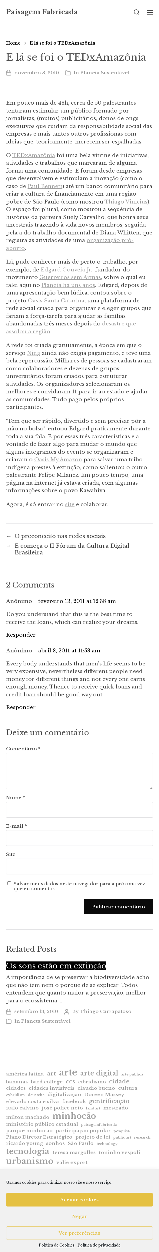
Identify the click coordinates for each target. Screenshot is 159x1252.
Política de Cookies (57, 1245)
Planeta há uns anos (68, 285)
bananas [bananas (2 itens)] (17, 1082)
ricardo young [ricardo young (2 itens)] (24, 1143)
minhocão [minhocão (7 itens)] (74, 1116)
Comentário (23, 749)
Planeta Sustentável (105, 73)
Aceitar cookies (79, 1200)
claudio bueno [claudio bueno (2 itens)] (96, 1088)
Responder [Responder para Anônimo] (21, 635)
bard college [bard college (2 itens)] (47, 1082)
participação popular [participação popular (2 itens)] (83, 1130)
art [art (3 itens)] (51, 1073)
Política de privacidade (99, 1245)
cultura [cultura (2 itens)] (127, 1088)
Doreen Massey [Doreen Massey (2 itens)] (104, 1094)
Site (10, 854)
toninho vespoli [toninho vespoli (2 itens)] (119, 1152)
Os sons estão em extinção (56, 965)
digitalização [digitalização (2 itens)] (64, 1094)
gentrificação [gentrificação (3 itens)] (109, 1101)
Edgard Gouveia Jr (66, 270)
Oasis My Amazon (58, 459)
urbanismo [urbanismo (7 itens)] (29, 1161)
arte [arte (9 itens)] (68, 1072)
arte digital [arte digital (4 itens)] (99, 1073)
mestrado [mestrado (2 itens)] (115, 1108)
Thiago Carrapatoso (105, 1011)
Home (13, 43)
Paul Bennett (45, 186)
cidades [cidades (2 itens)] (16, 1088)
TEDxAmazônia (33, 155)
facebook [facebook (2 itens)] (74, 1101)
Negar (79, 1216)
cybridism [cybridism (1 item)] (15, 1095)
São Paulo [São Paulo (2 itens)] (81, 1143)
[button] (136, 12)
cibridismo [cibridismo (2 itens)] (92, 1082)
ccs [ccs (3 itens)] (70, 1081)
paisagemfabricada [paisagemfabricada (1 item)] (99, 1125)
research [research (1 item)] (142, 1137)
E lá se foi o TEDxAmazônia (62, 43)
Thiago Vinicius (125, 202)
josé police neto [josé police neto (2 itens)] (62, 1108)
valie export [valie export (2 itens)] (72, 1162)
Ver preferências (79, 1233)
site (70, 504)
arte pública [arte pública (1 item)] (132, 1074)
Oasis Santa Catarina (56, 301)
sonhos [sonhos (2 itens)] (55, 1143)
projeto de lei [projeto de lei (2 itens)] (92, 1137)
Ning (33, 353)
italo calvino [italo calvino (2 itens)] (22, 1108)
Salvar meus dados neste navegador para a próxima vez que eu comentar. (79, 886)
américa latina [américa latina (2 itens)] (25, 1074)
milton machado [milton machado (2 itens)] (27, 1117)
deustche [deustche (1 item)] (36, 1095)
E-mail (16, 826)
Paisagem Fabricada (42, 12)
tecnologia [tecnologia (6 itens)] (27, 1151)
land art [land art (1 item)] (93, 1108)
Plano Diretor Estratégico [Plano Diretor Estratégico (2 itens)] (39, 1137)
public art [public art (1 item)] (122, 1137)
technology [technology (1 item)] (107, 1144)
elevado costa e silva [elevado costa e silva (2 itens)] (32, 1101)
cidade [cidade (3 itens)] (119, 1081)
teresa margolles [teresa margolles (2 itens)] (74, 1152)
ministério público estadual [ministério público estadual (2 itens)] (42, 1124)
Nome (15, 797)
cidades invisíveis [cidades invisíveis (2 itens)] (52, 1088)
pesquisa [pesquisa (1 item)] (122, 1131)
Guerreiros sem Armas (70, 277)
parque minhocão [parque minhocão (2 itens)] (29, 1130)
